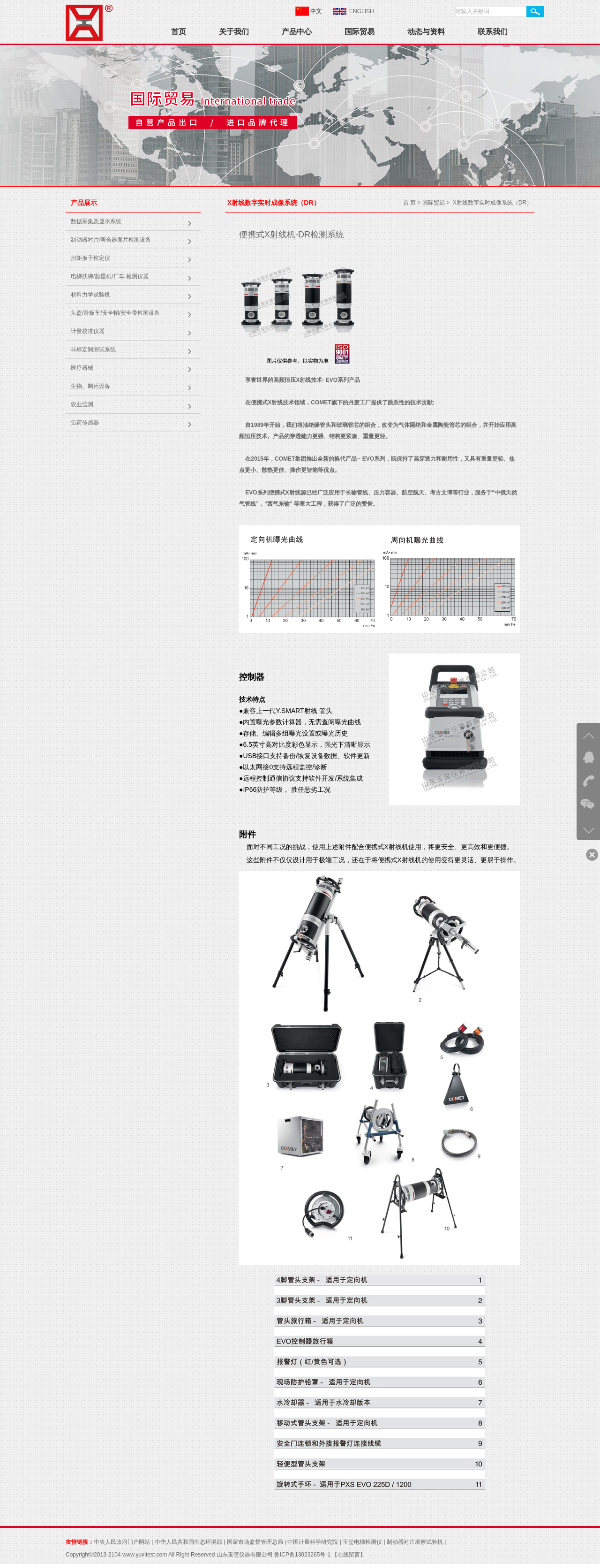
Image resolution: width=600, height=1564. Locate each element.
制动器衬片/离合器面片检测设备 (111, 239)
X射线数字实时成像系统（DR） (492, 202)
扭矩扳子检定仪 (90, 258)
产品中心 (297, 32)
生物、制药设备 (90, 386)
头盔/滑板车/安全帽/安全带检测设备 (115, 313)
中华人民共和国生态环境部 (188, 1542)
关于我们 (234, 32)
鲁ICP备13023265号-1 (302, 1554)
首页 (178, 32)
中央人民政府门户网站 (122, 1542)
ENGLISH (361, 11)
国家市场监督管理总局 (255, 1542)
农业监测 (82, 404)
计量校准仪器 (88, 331)
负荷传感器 (85, 422)
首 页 (409, 202)
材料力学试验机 (90, 294)
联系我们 (493, 32)
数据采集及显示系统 (96, 221)
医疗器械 (82, 367)
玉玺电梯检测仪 (362, 1542)
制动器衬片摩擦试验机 (415, 1542)
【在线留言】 (348, 1554)
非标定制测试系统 (93, 349)
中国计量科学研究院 (312, 1542)
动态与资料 (426, 32)
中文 (316, 11)
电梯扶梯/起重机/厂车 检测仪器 (110, 276)
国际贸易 (360, 32)
